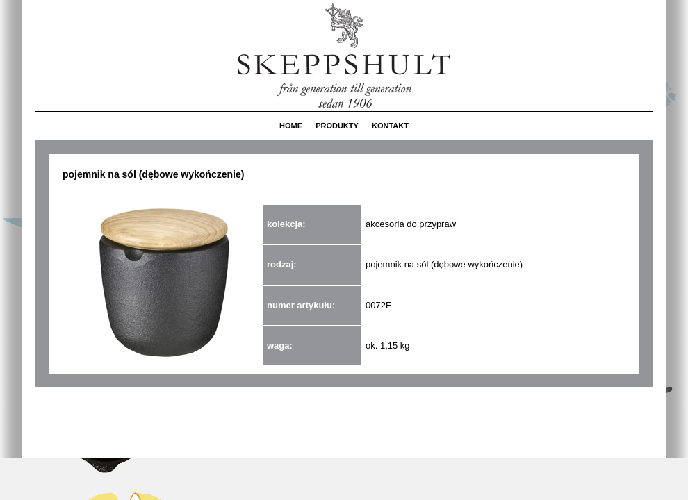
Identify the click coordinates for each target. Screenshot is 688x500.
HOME (290, 126)
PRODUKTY (337, 126)
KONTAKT (390, 126)
